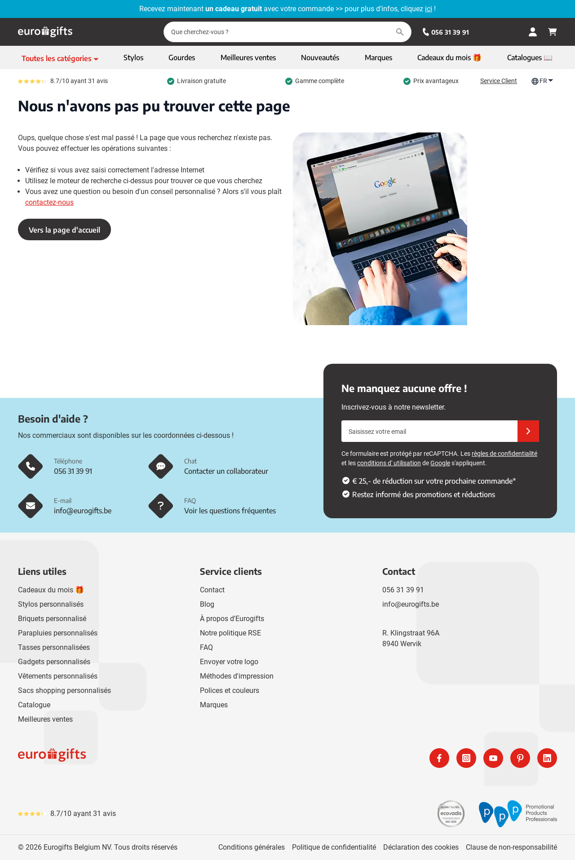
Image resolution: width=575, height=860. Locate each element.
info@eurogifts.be (410, 604)
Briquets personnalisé (52, 618)
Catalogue (34, 705)
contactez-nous (49, 202)
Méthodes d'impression (237, 676)
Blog (207, 604)
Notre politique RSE (230, 633)
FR (542, 81)
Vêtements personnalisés (57, 676)
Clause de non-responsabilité (511, 847)
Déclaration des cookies (421, 847)
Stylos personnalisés (51, 604)
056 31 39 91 (445, 32)
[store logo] (151, 758)
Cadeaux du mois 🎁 (51, 590)
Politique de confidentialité (334, 847)
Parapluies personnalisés (57, 633)
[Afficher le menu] (60, 58)
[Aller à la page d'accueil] (45, 31)
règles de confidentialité (504, 453)
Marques (214, 705)
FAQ (206, 647)
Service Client (498, 80)
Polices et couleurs (229, 690)
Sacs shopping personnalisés (64, 690)
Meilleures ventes (45, 719)
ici (428, 8)
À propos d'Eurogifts (232, 618)
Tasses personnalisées (54, 647)
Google (440, 463)
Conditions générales (251, 847)
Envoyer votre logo (229, 661)
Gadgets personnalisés (54, 661)
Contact (212, 590)
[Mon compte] (532, 31)
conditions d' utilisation (389, 463)
